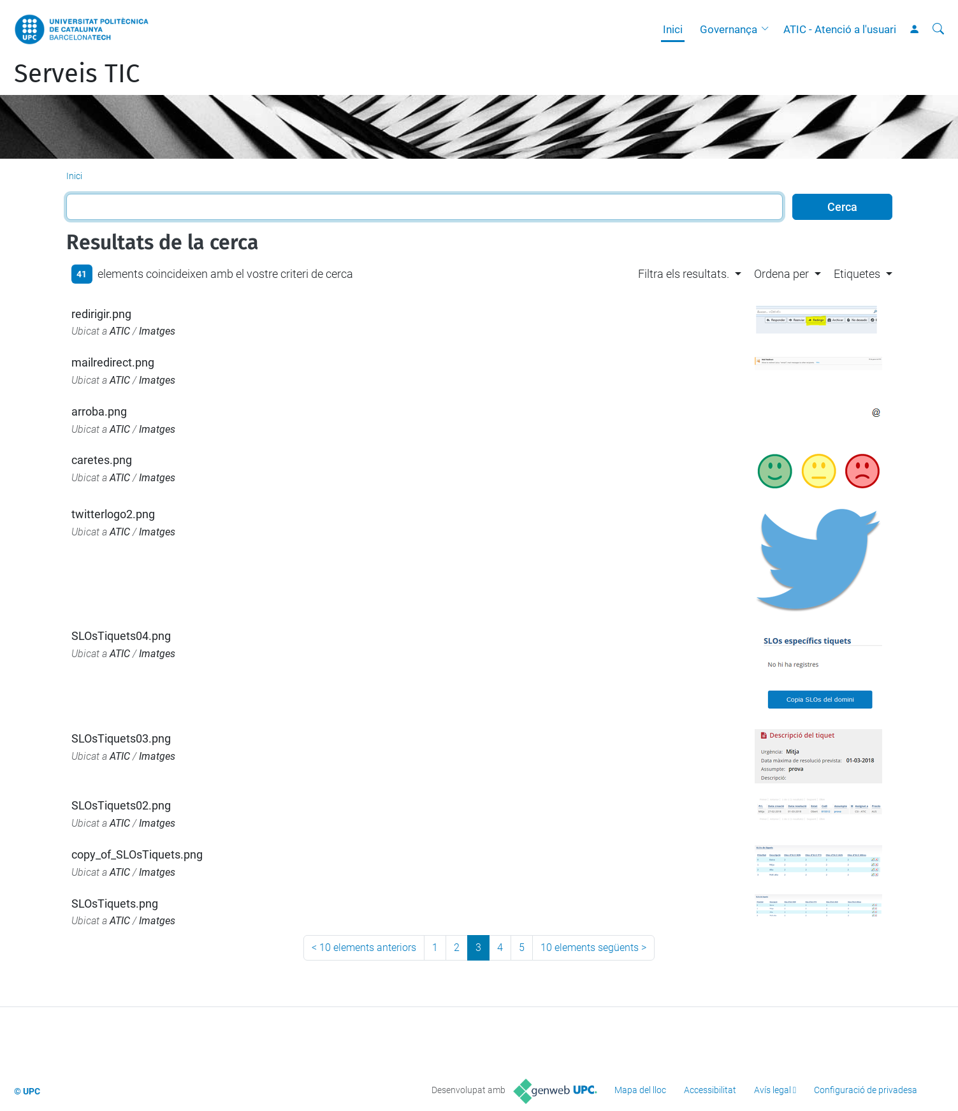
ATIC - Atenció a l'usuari (839, 29)
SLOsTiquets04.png (121, 636)
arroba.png (99, 411)
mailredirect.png (112, 362)
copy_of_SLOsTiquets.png (137, 854)
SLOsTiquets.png (114, 903)
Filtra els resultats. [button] (683, 273)
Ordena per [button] (781, 273)
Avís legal (772, 1090)
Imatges (157, 331)
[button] (768, 29)
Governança (728, 29)
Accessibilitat (710, 1090)
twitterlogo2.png (113, 514)
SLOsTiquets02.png (121, 805)
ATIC (120, 331)
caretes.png (101, 460)
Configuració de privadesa (865, 1090)
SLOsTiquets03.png (121, 738)
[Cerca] (938, 29)
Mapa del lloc (640, 1090)
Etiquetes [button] (857, 273)
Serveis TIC (77, 74)
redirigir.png (101, 314)
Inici (673, 29)
